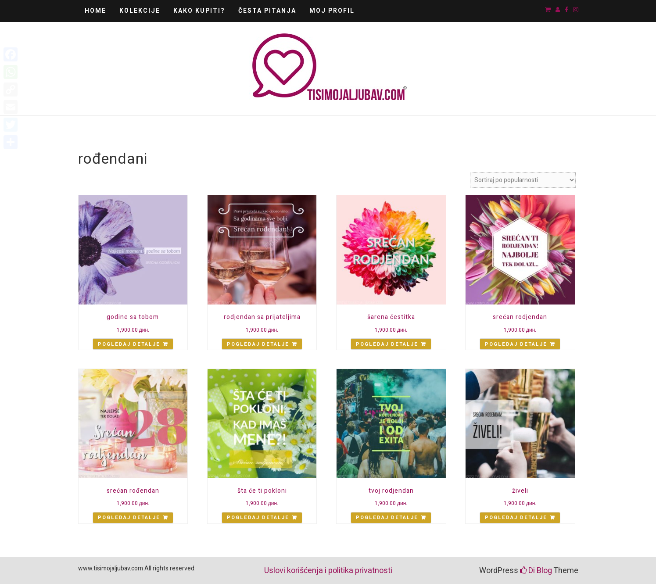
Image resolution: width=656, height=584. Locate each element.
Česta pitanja (267, 10)
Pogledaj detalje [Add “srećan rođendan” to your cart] (129, 517)
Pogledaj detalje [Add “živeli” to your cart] (516, 517)
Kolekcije (139, 10)
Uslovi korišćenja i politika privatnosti (328, 571)
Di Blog (536, 571)
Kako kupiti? (199, 10)
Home (95, 10)
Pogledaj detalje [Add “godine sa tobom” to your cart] (129, 344)
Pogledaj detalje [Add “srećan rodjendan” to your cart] (516, 344)
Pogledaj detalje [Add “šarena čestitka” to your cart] (387, 344)
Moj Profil (332, 10)
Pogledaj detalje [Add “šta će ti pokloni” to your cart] (258, 517)
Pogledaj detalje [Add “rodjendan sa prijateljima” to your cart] (258, 344)
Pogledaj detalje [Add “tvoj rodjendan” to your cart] (387, 517)
